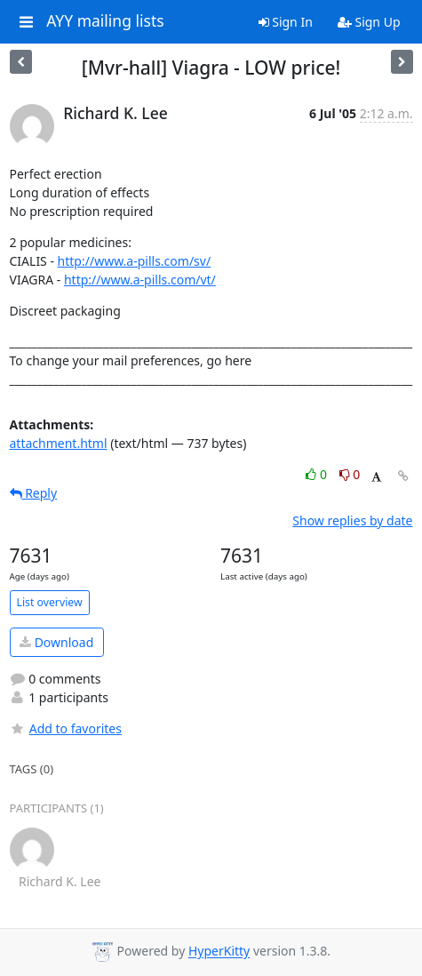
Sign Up (369, 21)
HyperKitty (219, 951)
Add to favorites (66, 728)
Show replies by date (352, 520)
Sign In (286, 21)
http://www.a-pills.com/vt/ (140, 279)
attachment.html (58, 443)
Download (56, 642)
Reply (34, 492)
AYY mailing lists (104, 21)
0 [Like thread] (318, 474)
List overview (50, 602)
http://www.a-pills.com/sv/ (134, 260)
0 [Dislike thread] (350, 474)
